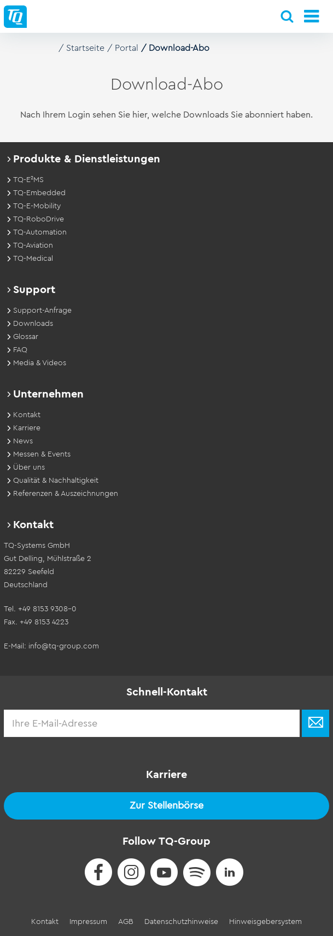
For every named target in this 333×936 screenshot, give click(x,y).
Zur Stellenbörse (166, 805)
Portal (126, 48)
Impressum (88, 922)
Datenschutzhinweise (181, 922)
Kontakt (45, 922)
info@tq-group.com (63, 646)
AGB (125, 922)
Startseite (85, 48)
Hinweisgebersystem (265, 922)
